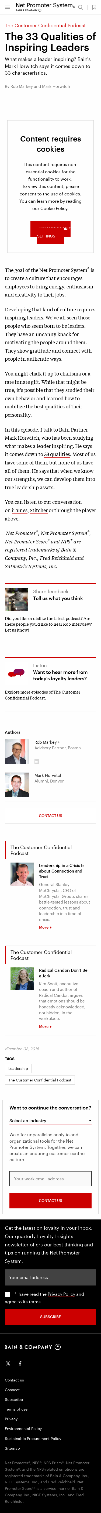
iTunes (19, 509)
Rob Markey (45, 742)
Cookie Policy (53, 208)
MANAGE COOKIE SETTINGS (54, 232)
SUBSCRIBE (50, 1316)
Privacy (11, 1419)
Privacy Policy (61, 1294)
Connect (12, 1389)
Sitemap (12, 1448)
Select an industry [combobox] (27, 1120)
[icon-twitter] (8, 1363)
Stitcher (39, 509)
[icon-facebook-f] (20, 1363)
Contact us (50, 815)
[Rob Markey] (17, 751)
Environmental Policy (23, 1428)
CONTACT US (50, 1200)
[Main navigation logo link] (45, 7)
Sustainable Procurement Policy (33, 1438)
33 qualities (57, 453)
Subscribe (14, 1399)
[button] (7, 7)
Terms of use (16, 1409)
